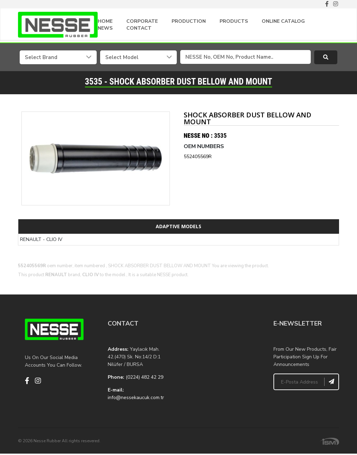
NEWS (105, 28)
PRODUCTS (234, 21)
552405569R (198, 156)
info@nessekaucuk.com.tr (136, 397)
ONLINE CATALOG (283, 21)
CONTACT (139, 28)
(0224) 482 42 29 (144, 377)
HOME (105, 21)
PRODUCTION (189, 21)
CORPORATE (142, 21)
